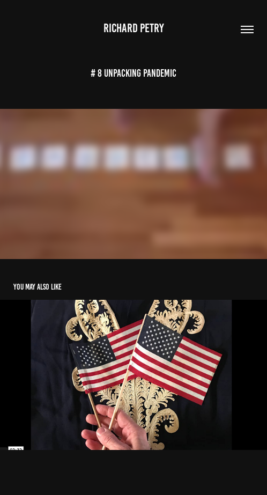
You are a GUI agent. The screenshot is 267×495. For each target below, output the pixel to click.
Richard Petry (133, 28)
